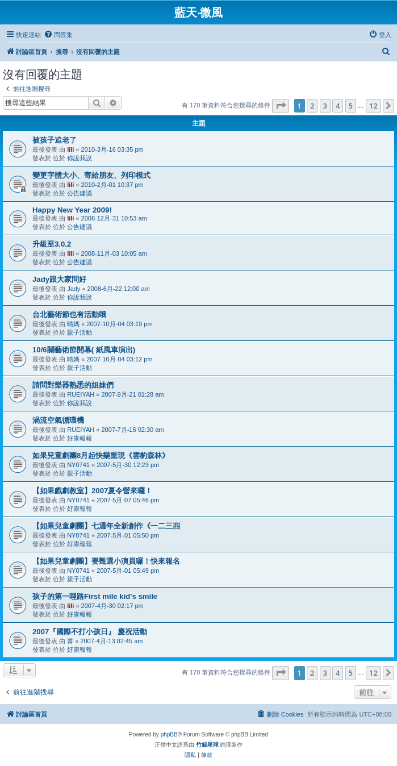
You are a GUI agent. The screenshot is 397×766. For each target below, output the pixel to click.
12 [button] (373, 106)
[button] (280, 106)
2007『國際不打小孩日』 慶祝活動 (89, 631)
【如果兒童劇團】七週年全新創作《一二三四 (106, 526)
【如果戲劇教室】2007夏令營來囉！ (92, 490)
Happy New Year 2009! (72, 210)
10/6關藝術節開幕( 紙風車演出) (83, 349)
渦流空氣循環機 (58, 420)
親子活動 (79, 332)
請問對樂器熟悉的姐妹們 (73, 385)
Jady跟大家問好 (59, 279)
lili (70, 149)
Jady (73, 288)
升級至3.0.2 (51, 244)
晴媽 (73, 323)
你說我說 (79, 158)
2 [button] (312, 106)
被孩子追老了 (54, 140)
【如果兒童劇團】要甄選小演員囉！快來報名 (106, 561)
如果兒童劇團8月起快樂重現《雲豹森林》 (100, 455)
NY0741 (78, 464)
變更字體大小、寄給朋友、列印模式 (91, 175)
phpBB (169, 734)
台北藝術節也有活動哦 (69, 314)
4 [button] (338, 106)
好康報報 (79, 438)
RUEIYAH (80, 394)
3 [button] (325, 106)
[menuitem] (58, 34)
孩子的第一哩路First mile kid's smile (94, 596)
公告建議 (79, 193)
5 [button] (351, 106)
